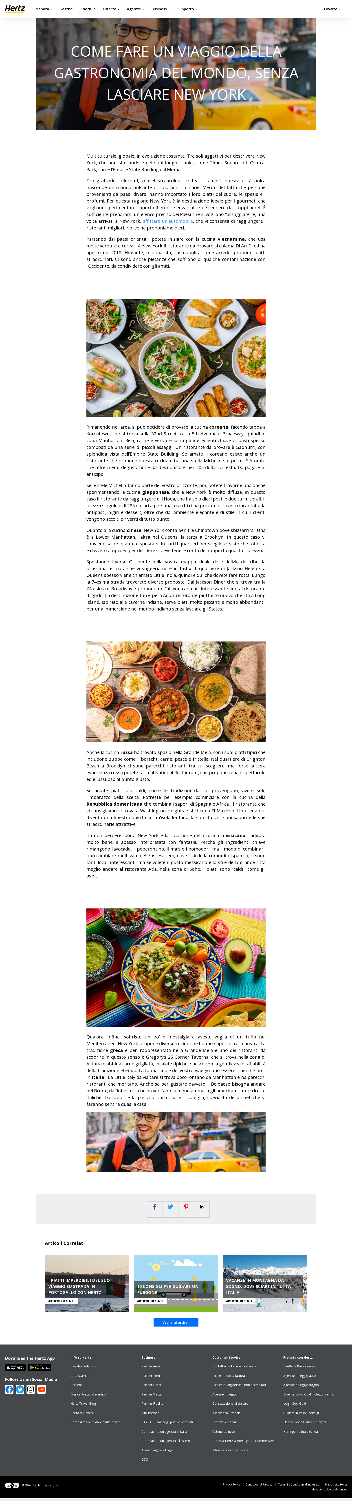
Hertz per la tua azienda (300, 1434)
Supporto (187, 9)
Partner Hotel (151, 1388)
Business (161, 9)
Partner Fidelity (152, 1406)
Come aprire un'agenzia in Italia (164, 1434)
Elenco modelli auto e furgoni (304, 1425)
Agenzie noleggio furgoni (301, 1388)
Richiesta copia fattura (228, 1378)
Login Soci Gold (294, 1406)
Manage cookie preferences (329, 1492)
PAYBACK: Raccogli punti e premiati (167, 1425)
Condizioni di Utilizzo (262, 1487)
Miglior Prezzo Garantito (88, 1397)
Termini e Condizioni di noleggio (301, 1487)
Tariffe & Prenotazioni (299, 1369)
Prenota (43, 9)
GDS (144, 1462)
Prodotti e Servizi (224, 1425)
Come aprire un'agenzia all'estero (165, 1443)
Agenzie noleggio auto (299, 1378)
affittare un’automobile (168, 221)
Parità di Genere (82, 1415)
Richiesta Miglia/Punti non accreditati (239, 1388)
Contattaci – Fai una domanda (234, 1369)
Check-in (88, 9)
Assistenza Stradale (226, 1415)
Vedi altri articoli (176, 1325)
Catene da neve (223, 1434)
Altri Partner (150, 1415)
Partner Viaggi (151, 1397)
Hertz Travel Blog (83, 1406)
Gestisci (66, 9)
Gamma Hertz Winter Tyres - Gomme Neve (243, 1443)
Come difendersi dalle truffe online (95, 1425)
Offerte (111, 9)
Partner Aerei (151, 1369)
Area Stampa (79, 1378)
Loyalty (332, 9)
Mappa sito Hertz (336, 1487)
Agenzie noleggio (224, 1397)
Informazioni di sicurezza (230, 1453)
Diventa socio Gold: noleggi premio (308, 1397)
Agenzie (135, 9)
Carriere (76, 1388)
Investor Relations (83, 1369)
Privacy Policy (234, 1487)
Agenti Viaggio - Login (157, 1453)
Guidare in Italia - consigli (301, 1415)
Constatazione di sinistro (230, 1406)
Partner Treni (151, 1378)
